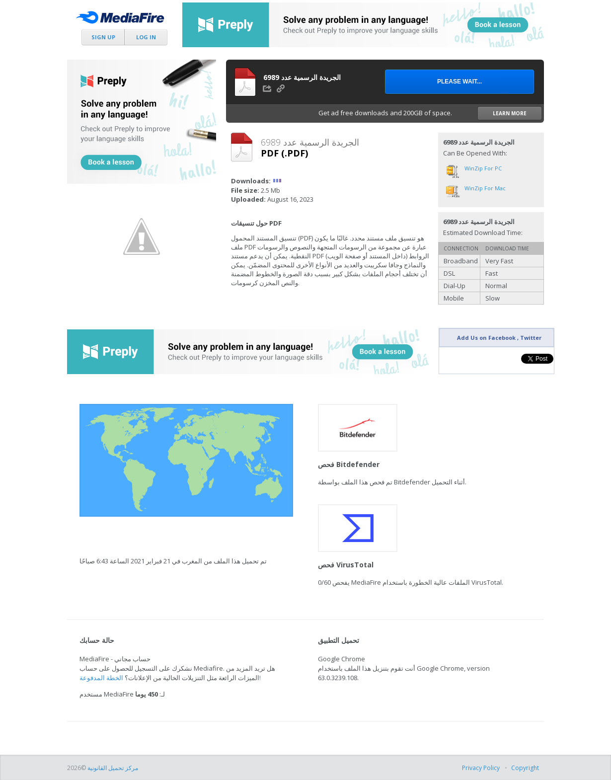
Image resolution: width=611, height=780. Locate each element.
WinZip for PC (483, 168)
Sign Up (103, 37)
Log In (146, 37)
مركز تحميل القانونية (112, 768)
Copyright (525, 768)
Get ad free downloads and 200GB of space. (430, 113)
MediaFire (123, 19)
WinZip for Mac (485, 188)
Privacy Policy (481, 768)
